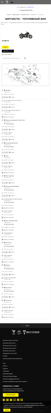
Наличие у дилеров (9, 123)
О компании (6, 371)
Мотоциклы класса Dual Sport (10, 340)
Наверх (25, 325)
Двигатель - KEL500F (7, 51)
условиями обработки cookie (31, 405)
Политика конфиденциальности (11, 379)
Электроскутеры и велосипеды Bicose (12, 358)
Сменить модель (7, 54)
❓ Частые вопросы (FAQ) (25, 10)
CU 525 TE (5, 47)
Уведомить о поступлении (8, 117)
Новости (5, 366)
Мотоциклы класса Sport (9, 343)
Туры (4, 363)
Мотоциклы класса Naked (9, 348)
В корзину (11, 97)
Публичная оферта (8, 373)
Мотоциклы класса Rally (9, 350)
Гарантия (5, 368)
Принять (7, 410)
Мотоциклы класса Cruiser (9, 345)
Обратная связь (10, 394)
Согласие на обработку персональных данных (15, 381)
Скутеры (5, 356)
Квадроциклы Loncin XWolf (10, 353)
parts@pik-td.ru (30, 7)
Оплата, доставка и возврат (10, 376)
